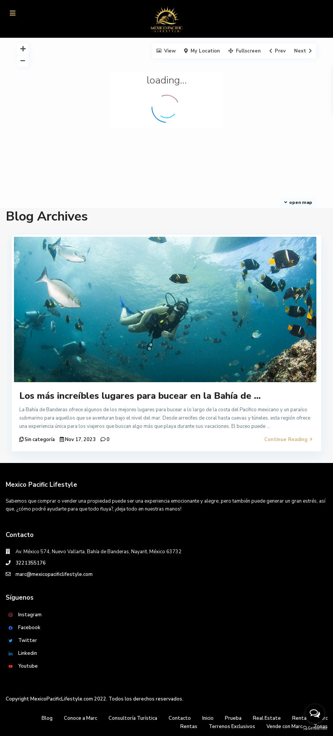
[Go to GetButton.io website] (315, 728)
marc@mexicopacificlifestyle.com (54, 574)
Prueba (233, 718)
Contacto (180, 718)
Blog (47, 718)
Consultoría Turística (132, 718)
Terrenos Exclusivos (232, 726)
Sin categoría (40, 439)
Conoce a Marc (80, 718)
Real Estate (267, 718)
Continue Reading (288, 439)
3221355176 (30, 563)
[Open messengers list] (314, 713)
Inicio (208, 718)
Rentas (188, 726)
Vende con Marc (284, 726)
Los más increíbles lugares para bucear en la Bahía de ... (140, 396)
